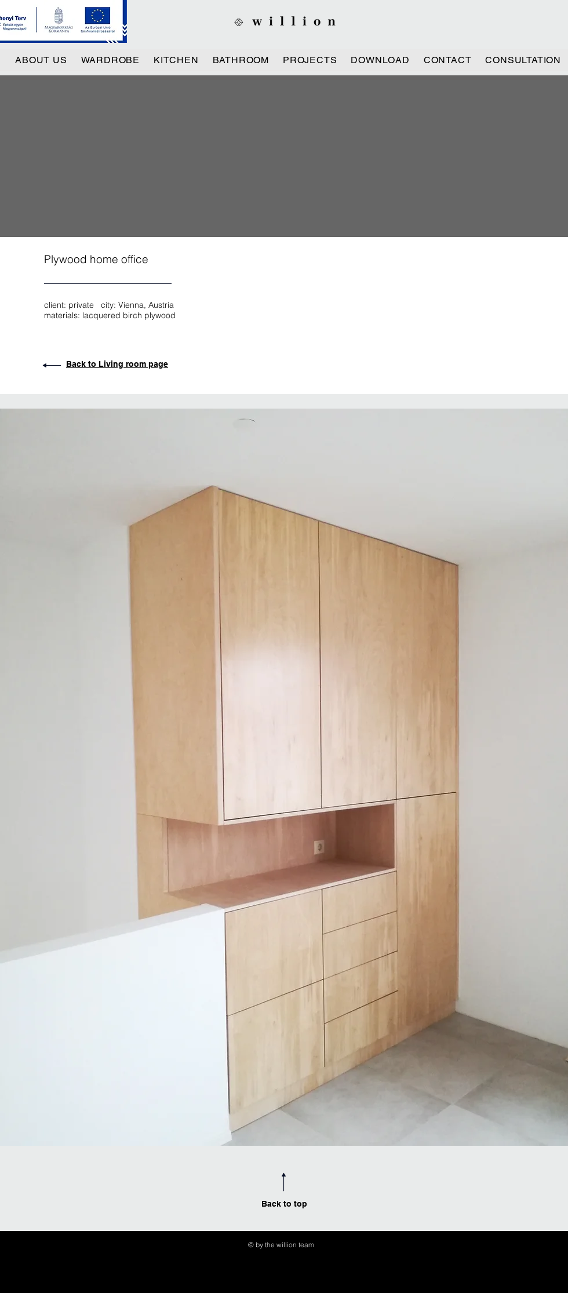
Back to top (284, 1203)
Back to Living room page (117, 364)
